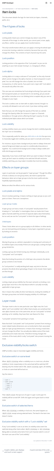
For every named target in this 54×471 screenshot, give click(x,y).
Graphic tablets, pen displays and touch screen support (13, 451)
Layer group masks (11, 204)
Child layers (8, 222)
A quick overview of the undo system (41, 451)
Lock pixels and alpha (14, 191)
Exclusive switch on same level (18, 356)
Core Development (7, 9)
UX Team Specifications (22, 9)
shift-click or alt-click (35, 136)
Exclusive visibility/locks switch (22, 345)
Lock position (10, 58)
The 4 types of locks (16, 26)
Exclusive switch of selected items (19, 406)
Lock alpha (9, 71)
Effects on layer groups (17, 167)
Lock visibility (10, 124)
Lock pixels (9, 33)
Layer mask (11, 300)
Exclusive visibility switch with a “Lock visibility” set (26, 422)
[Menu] (51, 3)
